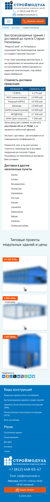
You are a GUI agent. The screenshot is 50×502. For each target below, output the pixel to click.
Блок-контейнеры (11, 420)
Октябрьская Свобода (19, 225)
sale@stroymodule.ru (27, 14)
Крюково (14, 202)
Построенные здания (13, 432)
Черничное (15, 221)
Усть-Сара (15, 198)
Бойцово (14, 216)
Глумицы (14, 179)
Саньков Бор (16, 207)
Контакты (8, 447)
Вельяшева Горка (18, 184)
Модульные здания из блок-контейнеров (21, 395)
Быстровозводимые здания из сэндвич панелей (24, 400)
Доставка (8, 442)
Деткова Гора (16, 188)
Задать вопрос (25, 490)
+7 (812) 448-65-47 (27, 11)
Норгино (14, 175)
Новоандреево (17, 193)
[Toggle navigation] (8, 21)
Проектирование (11, 437)
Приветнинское (17, 212)
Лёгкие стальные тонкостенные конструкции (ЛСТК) (23, 414)
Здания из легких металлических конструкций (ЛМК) (23, 406)
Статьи (7, 451)
